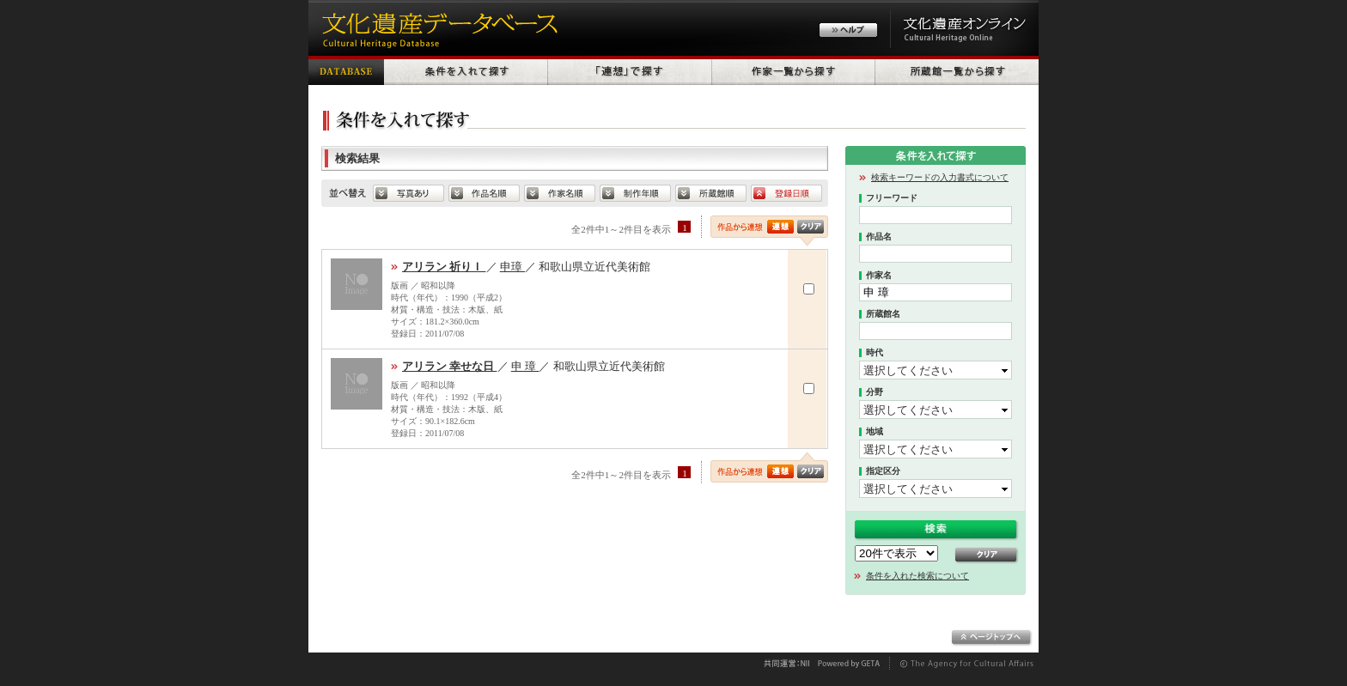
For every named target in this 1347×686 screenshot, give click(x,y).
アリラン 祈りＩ (444, 266)
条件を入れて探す (466, 70)
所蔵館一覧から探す (957, 70)
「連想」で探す (630, 70)
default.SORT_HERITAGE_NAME (484, 193)
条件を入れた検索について (917, 575)
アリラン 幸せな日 (449, 366)
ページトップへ (992, 638)
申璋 (512, 266)
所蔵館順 (711, 193)
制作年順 (635, 193)
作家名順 (559, 193)
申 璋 (525, 366)
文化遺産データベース (437, 28)
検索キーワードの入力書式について (940, 177)
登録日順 (786, 193)
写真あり (408, 193)
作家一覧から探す (793, 70)
